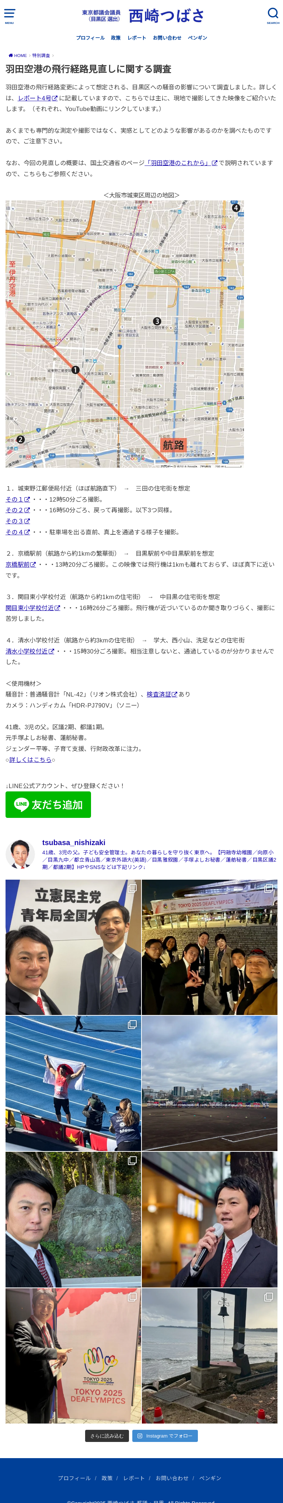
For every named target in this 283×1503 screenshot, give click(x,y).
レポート (136, 38)
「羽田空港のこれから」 (177, 163)
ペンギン (197, 38)
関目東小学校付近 (30, 608)
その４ (15, 532)
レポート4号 (35, 98)
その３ (15, 521)
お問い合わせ (167, 38)
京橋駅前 (18, 564)
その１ (15, 499)
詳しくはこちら (30, 759)
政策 (115, 38)
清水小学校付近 (27, 651)
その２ (15, 510)
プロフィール (90, 38)
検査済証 (159, 694)
